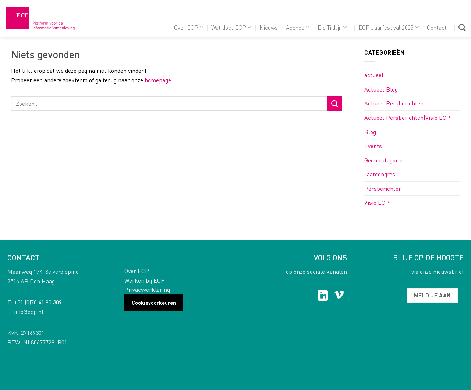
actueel (373, 75)
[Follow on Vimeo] (339, 296)
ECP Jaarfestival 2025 (388, 27)
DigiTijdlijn (332, 27)
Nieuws (268, 27)
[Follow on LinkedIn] (323, 296)
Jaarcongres (379, 174)
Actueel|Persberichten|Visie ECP (407, 117)
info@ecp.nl (28, 311)
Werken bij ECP (144, 280)
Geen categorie (383, 160)
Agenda (297, 27)
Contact (437, 27)
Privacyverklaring (147, 289)
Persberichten (383, 188)
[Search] (461, 27)
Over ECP (188, 27)
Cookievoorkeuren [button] (154, 302)
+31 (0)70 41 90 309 (38, 302)
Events (373, 146)
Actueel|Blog (381, 89)
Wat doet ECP (231, 27)
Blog (370, 132)
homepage (158, 80)
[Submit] (334, 103)
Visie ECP (376, 202)
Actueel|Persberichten (394, 103)
